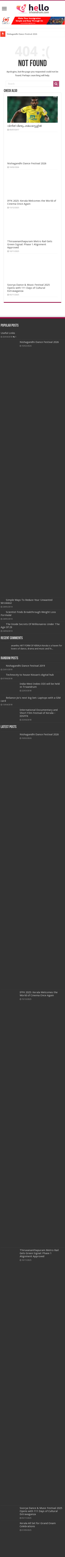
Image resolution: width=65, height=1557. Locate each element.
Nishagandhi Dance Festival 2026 (22, 34)
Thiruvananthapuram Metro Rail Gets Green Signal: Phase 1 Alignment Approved (29, 244)
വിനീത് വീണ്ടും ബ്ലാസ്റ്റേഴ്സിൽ (24, 125)
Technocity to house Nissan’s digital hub (30, 674)
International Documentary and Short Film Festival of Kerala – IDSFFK (39, 713)
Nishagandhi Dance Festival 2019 (25, 665)
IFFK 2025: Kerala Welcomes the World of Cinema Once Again (39, 994)
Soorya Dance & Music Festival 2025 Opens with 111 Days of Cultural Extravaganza (28, 287)
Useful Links (8, 333)
